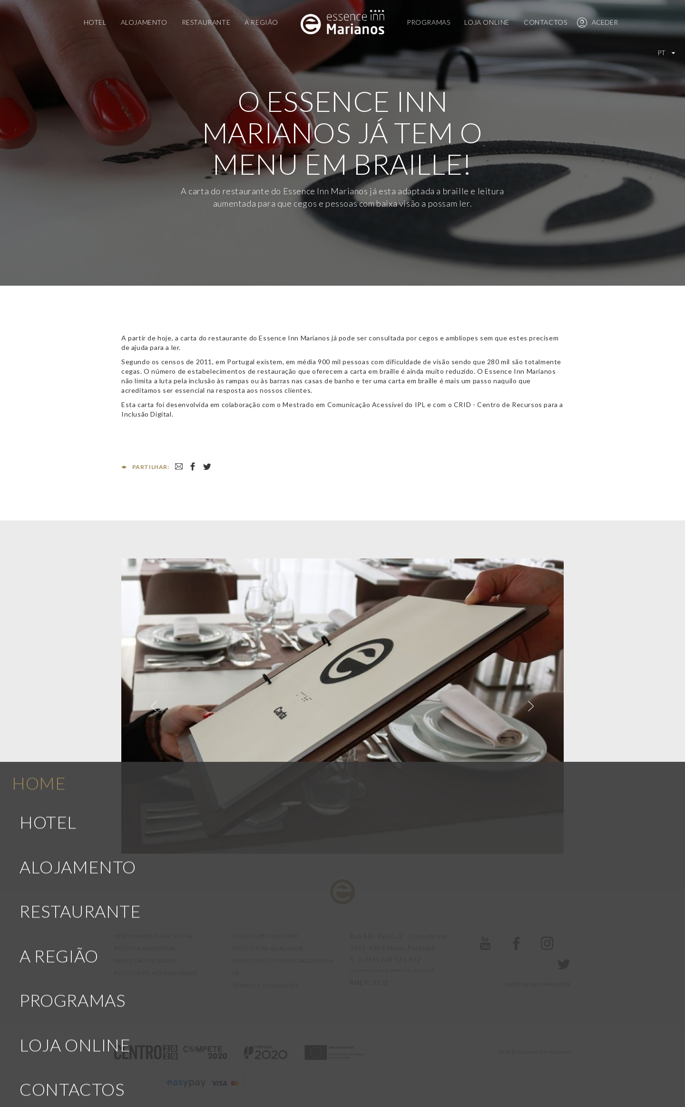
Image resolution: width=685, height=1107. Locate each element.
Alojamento (144, 22)
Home (39, 686)
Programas (428, 22)
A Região (261, 22)
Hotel (95, 22)
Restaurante (206, 22)
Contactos (545, 22)
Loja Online (486, 22)
